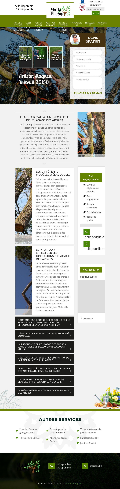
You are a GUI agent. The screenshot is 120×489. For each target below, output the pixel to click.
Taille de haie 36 (28, 26)
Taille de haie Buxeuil (28, 437)
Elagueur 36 (89, 24)
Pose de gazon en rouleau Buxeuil (56, 431)
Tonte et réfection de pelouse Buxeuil (89, 431)
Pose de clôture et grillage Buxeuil (26, 431)
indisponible (24, 6)
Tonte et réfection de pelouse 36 (63, 27)
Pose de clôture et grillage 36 (18, 27)
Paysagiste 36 (76, 24)
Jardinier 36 (102, 24)
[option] (25, 57)
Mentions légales (73, 483)
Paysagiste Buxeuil (88, 437)
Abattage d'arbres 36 (50, 25)
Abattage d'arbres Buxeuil (56, 439)
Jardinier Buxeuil (86, 443)
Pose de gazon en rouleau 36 (38, 27)
